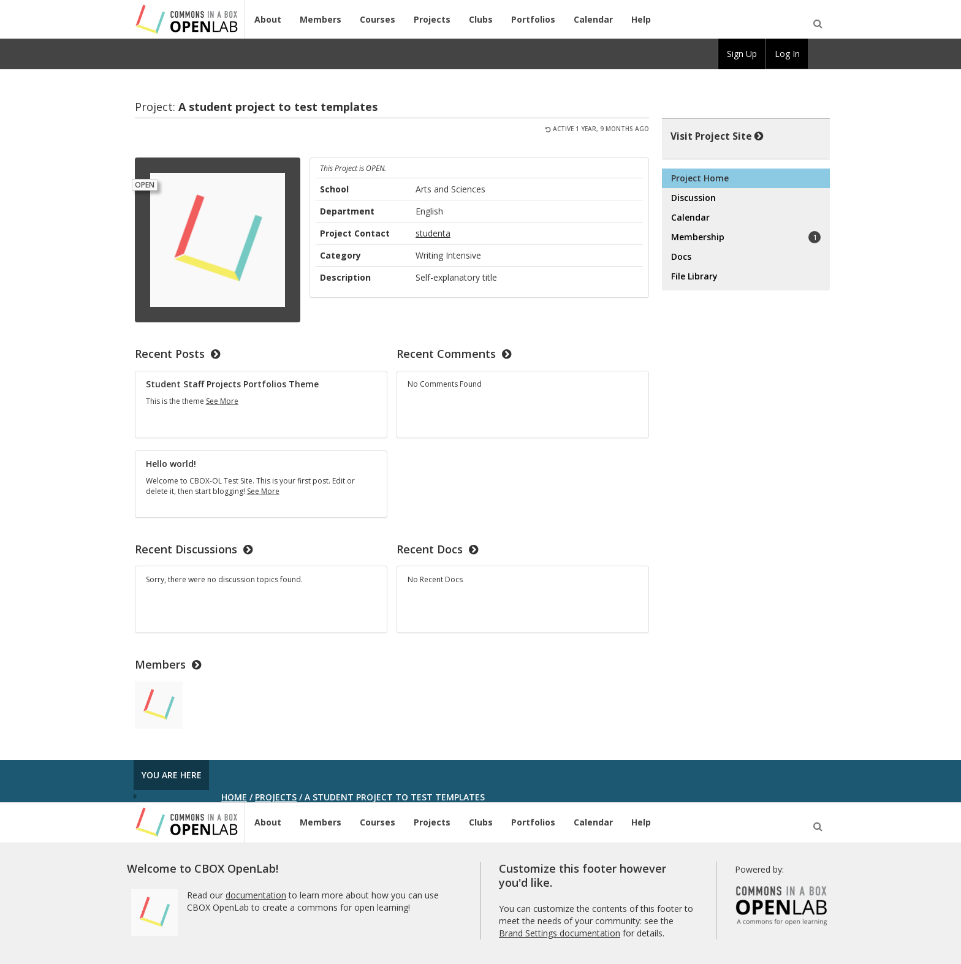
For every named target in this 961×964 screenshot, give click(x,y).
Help (641, 19)
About (267, 19)
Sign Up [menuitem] (742, 53)
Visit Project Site (717, 136)
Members (320, 19)
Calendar (593, 19)
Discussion (693, 197)
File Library (694, 276)
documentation (256, 895)
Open (144, 185)
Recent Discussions (194, 549)
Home (234, 797)
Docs (681, 256)
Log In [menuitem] (787, 53)
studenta (433, 233)
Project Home (700, 178)
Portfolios (533, 19)
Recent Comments (454, 353)
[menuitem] (819, 54)
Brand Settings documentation (559, 933)
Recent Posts (177, 353)
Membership (746, 237)
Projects (432, 19)
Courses (377, 19)
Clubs (481, 19)
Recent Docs (437, 549)
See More (222, 401)
